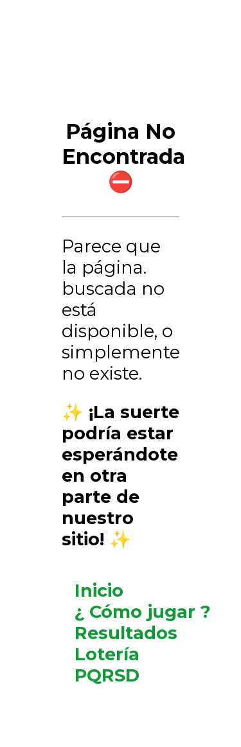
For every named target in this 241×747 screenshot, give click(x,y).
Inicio (99, 590)
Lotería (107, 654)
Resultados (126, 633)
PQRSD (107, 675)
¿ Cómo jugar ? (143, 611)
